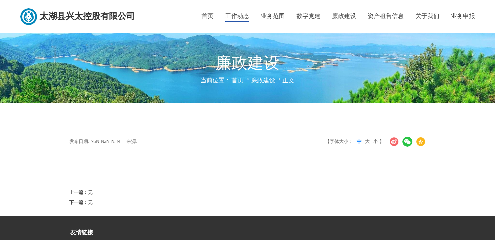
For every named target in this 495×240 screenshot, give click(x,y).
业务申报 (463, 16)
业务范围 (273, 16)
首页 (208, 16)
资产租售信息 (386, 16)
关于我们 (427, 16)
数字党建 (308, 16)
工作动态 (237, 16)
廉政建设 (344, 16)
